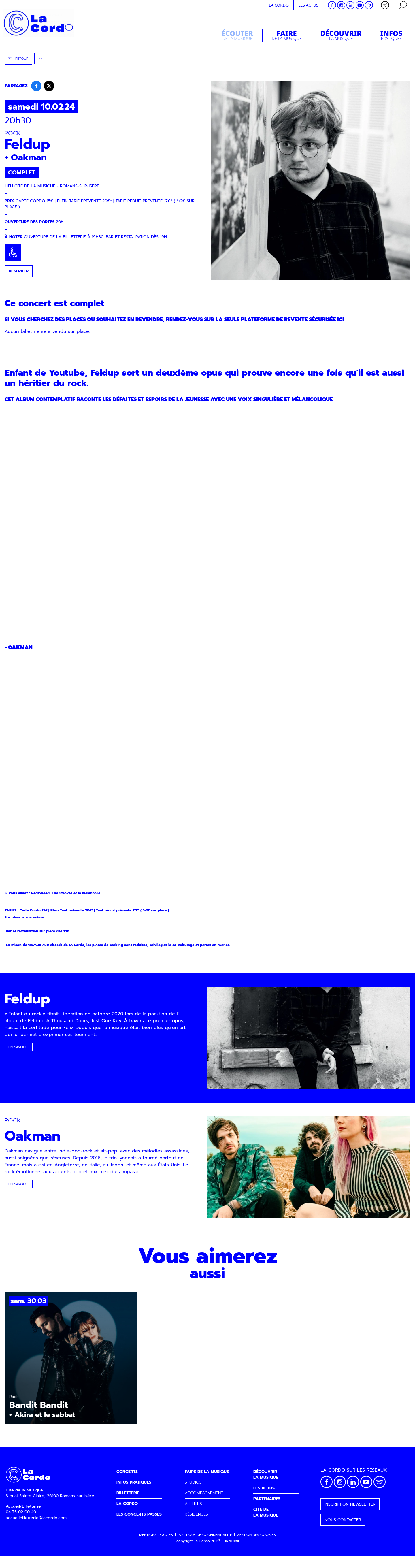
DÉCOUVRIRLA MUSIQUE (265, 1474)
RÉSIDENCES (196, 1514)
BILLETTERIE (127, 1493)
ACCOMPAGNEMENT (204, 1493)
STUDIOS (193, 1482)
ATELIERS (193, 1504)
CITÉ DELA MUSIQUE (265, 1512)
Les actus (308, 5)
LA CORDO (127, 1504)
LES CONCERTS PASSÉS (139, 1514)
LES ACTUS (264, 1488)
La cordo (279, 5)
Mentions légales (156, 1534)
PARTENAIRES (266, 1499)
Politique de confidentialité (205, 1534)
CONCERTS (127, 1472)
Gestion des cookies (256, 1534)
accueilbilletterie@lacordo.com (36, 1518)
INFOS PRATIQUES (133, 1482)
